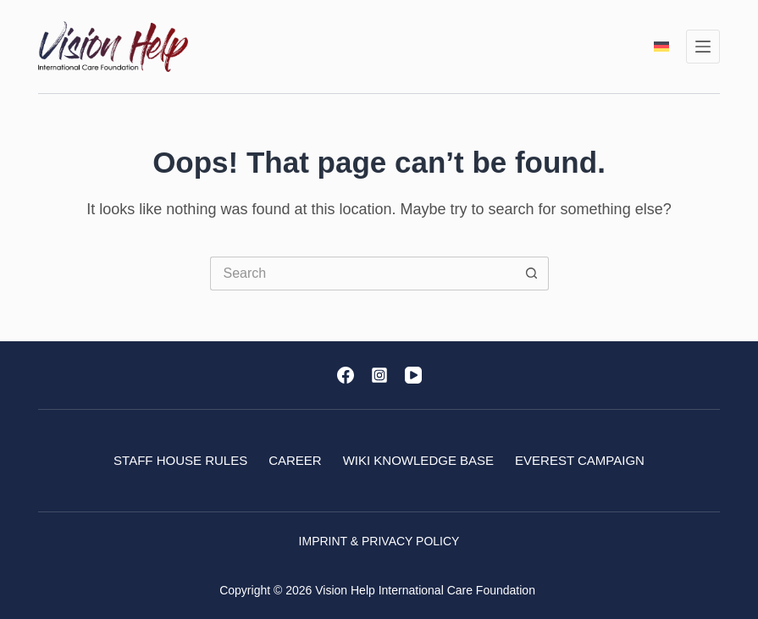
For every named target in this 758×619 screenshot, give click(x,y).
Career (295, 460)
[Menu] (703, 47)
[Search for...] (362, 273)
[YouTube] (413, 375)
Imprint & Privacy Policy (379, 541)
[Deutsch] (661, 46)
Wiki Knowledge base (418, 460)
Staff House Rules (180, 460)
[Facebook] (345, 375)
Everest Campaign (580, 460)
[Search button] (532, 273)
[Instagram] (379, 375)
